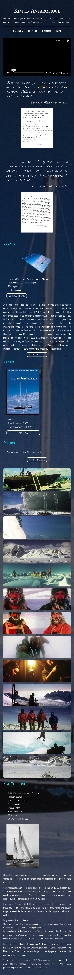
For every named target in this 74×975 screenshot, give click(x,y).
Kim (58, 31)
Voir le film (23, 432)
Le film (32, 31)
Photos (46, 31)
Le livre (18, 31)
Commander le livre (17, 295)
